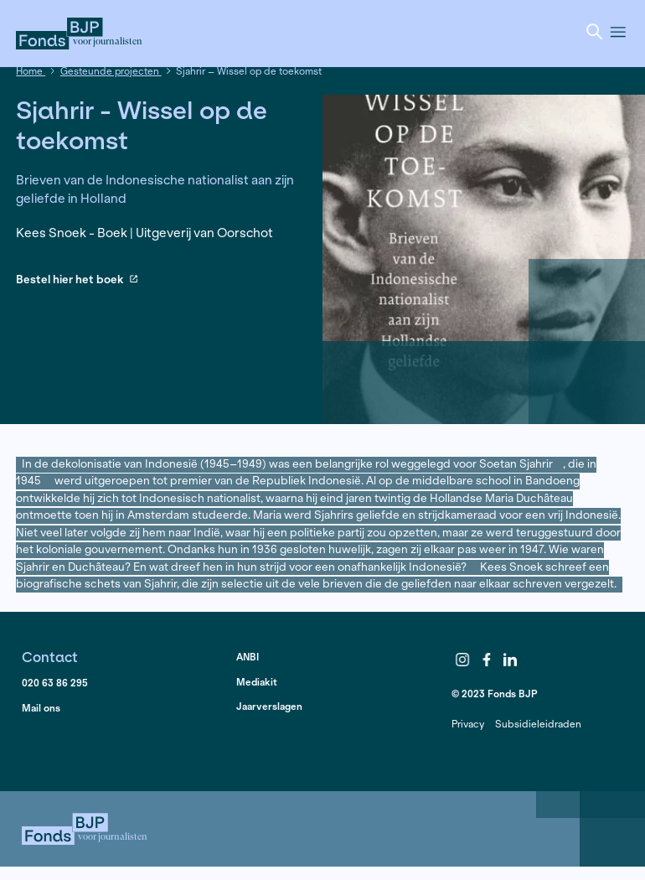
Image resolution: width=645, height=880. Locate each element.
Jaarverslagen (269, 706)
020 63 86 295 (55, 682)
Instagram (462, 659)
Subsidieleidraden (538, 723)
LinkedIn (511, 659)
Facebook (487, 659)
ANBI (247, 656)
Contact (50, 656)
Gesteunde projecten (111, 71)
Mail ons (41, 707)
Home (30, 71)
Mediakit (256, 682)
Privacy (468, 723)
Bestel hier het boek (77, 280)
